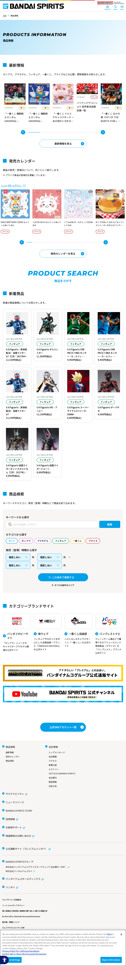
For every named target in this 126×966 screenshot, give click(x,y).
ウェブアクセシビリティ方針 (13, 917)
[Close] (121, 934)
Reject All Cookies (111, 959)
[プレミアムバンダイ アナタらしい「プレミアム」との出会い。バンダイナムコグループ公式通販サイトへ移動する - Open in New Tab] (63, 674)
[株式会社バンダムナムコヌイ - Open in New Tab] (63, 862)
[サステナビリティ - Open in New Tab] (14, 793)
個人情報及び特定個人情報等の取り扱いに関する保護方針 (24, 900)
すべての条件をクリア (64, 585)
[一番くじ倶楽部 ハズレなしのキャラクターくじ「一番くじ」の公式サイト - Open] (78, 631)
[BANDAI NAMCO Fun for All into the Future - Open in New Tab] (110, 4)
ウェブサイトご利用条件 (11, 889)
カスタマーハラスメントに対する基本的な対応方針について (25, 922)
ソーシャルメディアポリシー (13, 894)
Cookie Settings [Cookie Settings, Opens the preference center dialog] (12, 959)
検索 (108, 525)
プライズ (94, 97)
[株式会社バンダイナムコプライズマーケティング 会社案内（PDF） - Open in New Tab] (63, 858)
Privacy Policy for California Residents (20, 951)
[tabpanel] (15, 103)
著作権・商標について (11, 911)
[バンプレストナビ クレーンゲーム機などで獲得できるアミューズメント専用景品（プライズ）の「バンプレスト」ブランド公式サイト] (109, 635)
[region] (63, 948)
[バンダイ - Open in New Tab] (10, 877)
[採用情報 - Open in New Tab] (10, 815)
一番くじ (22, 108)
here (109, 934)
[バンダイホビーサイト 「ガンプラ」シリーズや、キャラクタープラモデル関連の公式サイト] (17, 633)
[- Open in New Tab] (15, 103)
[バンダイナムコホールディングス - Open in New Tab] (23, 869)
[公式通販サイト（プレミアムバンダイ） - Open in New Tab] (26, 842)
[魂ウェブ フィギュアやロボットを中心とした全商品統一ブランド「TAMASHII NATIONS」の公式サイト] (48, 633)
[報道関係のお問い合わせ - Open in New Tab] (18, 830)
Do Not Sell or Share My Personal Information (21, 906)
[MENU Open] (122, 8)
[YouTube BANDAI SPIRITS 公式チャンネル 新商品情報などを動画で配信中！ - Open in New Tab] (63, 695)
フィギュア (14, 344)
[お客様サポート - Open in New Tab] (13, 823)
